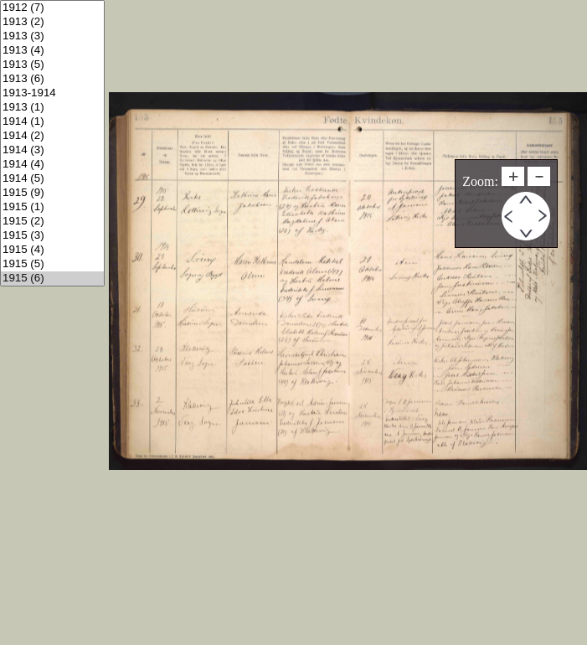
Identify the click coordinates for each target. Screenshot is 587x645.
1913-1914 (52, 93)
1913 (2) (52, 22)
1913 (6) (52, 79)
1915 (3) (52, 236)
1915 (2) (52, 221)
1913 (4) (52, 51)
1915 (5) (52, 264)
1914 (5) (52, 179)
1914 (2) (52, 136)
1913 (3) (52, 36)
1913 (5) (52, 65)
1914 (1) (52, 122)
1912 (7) (52, 8)
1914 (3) (52, 150)
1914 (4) (52, 164)
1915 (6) (52, 278)
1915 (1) (52, 207)
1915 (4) (52, 250)
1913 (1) (52, 108)
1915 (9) (52, 193)
